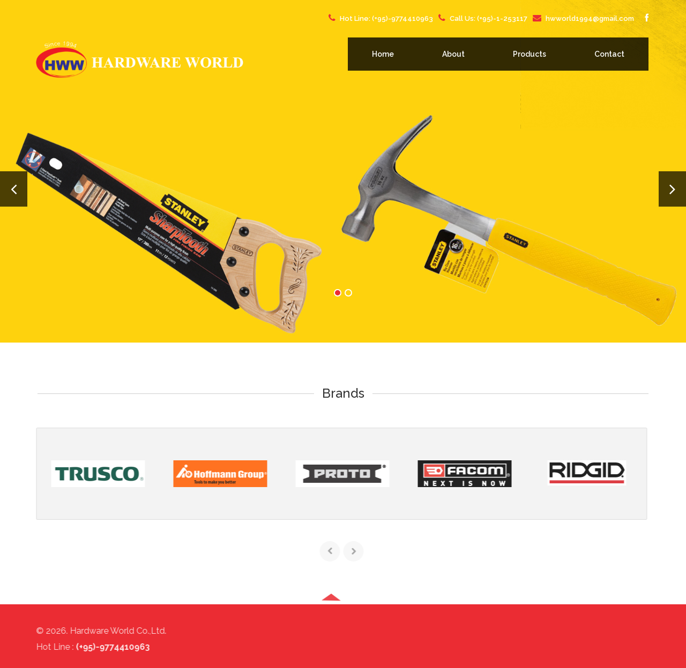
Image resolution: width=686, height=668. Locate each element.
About (453, 54)
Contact (609, 54)
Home (383, 54)
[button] (331, 635)
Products (529, 54)
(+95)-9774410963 (402, 18)
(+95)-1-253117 (502, 18)
